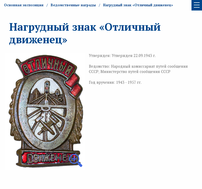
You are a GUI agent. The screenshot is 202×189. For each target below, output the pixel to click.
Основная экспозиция (23, 5)
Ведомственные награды (73, 5)
